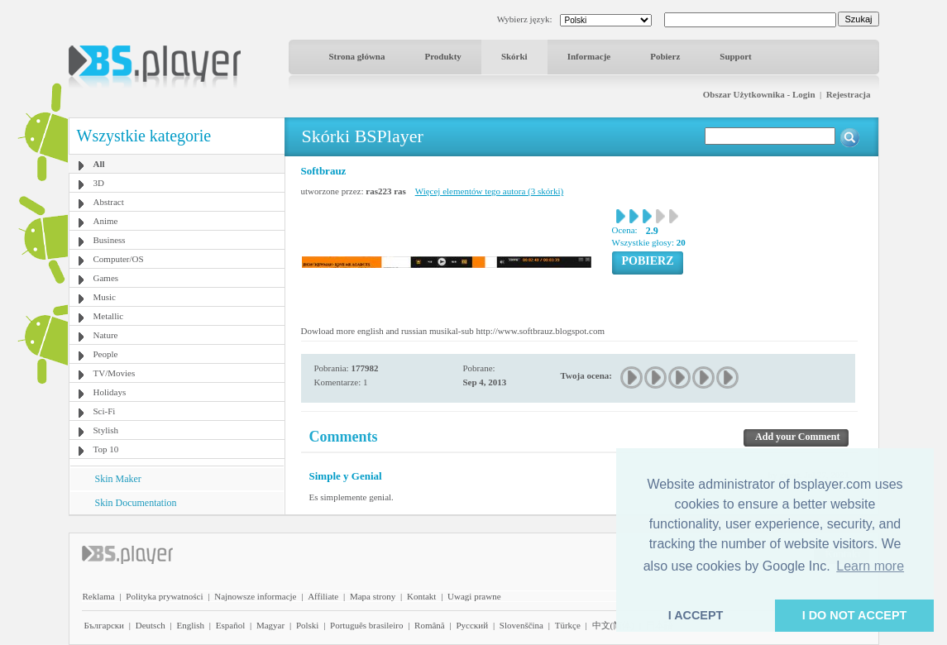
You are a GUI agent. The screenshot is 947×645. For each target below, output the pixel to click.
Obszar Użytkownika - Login (759, 94)
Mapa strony (372, 596)
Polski (307, 625)
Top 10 (106, 449)
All (99, 164)
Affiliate (323, 596)
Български (104, 625)
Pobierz (665, 56)
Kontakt (421, 596)
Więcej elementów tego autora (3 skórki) (489, 191)
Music (105, 297)
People (105, 354)
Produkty (442, 56)
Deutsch (150, 625)
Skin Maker (118, 479)
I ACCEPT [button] (696, 615)
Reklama (99, 596)
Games (106, 278)
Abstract (108, 202)
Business (109, 240)
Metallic (108, 316)
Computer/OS (118, 259)
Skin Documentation (136, 503)
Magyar (270, 625)
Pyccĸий (472, 625)
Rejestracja (848, 94)
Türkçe (568, 625)
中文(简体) (613, 625)
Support (736, 56)
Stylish (106, 430)
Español (230, 625)
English (190, 625)
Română (429, 625)
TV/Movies (114, 373)
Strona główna (357, 56)
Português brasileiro (366, 625)
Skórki (514, 56)
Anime (105, 221)
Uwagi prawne (473, 596)
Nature (105, 335)
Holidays (110, 392)
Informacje (589, 56)
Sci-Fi (104, 411)
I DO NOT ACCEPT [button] (854, 615)
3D (98, 183)
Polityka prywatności (164, 596)
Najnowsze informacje (255, 596)
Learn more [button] (870, 566)
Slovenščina (521, 625)
